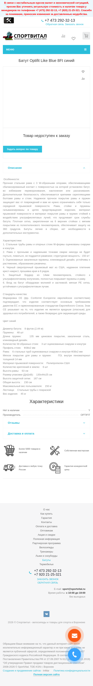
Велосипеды (46, 547)
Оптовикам (46, 530)
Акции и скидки (46, 534)
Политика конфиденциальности (71, 670)
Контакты (46, 522)
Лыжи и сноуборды (46, 555)
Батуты (46, 560)
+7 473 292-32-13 (60, 20)
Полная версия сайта (46, 674)
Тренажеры (46, 551)
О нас (46, 509)
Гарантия (46, 517)
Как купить (46, 513)
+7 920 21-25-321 (47, 574)
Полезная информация (46, 539)
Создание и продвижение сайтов (22, 670)
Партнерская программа (46, 543)
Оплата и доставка (46, 526)
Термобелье (47, 564)
